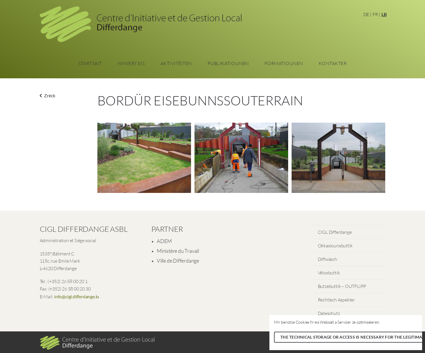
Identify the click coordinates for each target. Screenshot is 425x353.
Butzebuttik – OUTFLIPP (342, 286)
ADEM (164, 241)
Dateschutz (329, 313)
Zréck (47, 95)
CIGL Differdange (335, 232)
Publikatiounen (228, 63)
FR (375, 14)
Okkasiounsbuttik (335, 245)
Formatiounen (284, 63)
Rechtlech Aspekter (336, 300)
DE (366, 14)
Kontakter (333, 63)
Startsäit (90, 63)
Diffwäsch (327, 259)
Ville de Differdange (178, 260)
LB (384, 14)
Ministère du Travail (178, 251)
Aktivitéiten (176, 63)
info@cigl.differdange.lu (76, 296)
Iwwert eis (131, 63)
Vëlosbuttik (329, 273)
